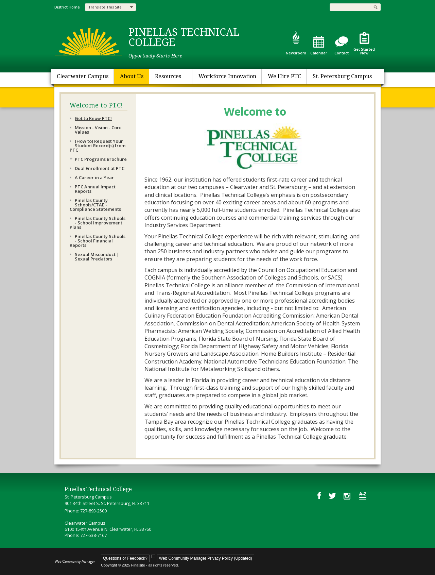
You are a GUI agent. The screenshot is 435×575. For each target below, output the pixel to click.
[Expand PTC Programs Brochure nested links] (72, 160)
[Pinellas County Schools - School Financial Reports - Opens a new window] (98, 241)
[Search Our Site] (350, 7)
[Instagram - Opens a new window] (347, 496)
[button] (375, 7)
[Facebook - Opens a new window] (319, 495)
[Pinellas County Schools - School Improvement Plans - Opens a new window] (98, 223)
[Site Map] (362, 495)
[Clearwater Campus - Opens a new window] (82, 76)
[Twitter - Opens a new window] (332, 495)
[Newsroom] (295, 42)
